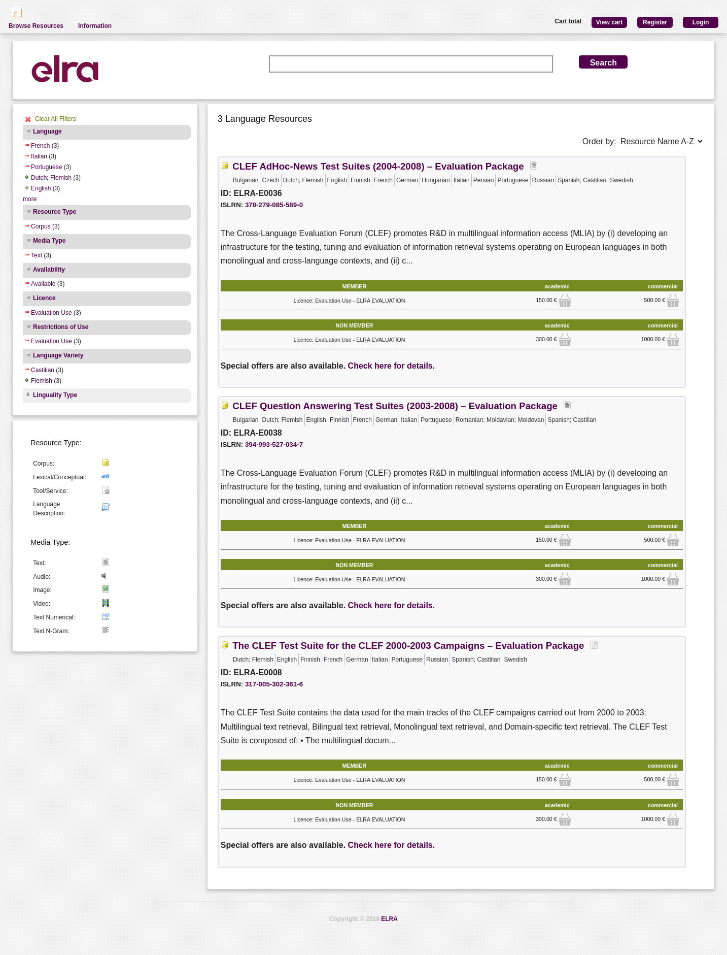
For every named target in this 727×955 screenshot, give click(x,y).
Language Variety (58, 355)
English (41, 188)
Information (95, 25)
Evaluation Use (51, 312)
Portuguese (46, 167)
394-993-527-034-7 (274, 444)
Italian (39, 156)
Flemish (41, 380)
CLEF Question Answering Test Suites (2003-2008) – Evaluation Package (395, 406)
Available (43, 283)
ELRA (389, 919)
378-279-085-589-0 (274, 205)
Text (36, 255)
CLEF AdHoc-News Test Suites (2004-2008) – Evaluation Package (378, 166)
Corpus (41, 226)
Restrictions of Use (60, 327)
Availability (49, 269)
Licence (44, 298)
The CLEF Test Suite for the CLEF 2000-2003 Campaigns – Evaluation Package (408, 645)
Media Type (49, 240)
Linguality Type (55, 395)
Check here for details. (391, 365)
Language (47, 131)
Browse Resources (36, 25)
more (30, 199)
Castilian (42, 370)
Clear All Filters (55, 118)
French (40, 145)
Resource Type (54, 211)
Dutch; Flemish (51, 177)
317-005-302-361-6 (274, 684)
